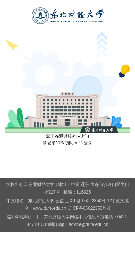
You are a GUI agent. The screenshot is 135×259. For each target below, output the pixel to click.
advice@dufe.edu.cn (88, 224)
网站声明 (23, 216)
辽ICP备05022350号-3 (89, 208)
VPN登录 (83, 142)
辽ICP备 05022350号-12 (88, 200)
